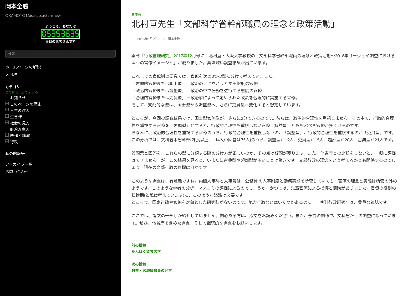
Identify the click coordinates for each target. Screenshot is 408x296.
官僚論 (136, 15)
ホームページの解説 (23, 67)
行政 (14, 141)
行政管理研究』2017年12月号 (172, 55)
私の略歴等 (15, 153)
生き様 (16, 116)
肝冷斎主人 (20, 129)
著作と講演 (20, 135)
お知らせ (18, 97)
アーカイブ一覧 (19, 164)
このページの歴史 (26, 104)
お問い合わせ (17, 171)
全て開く (12, 92)
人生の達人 (20, 110)
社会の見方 (20, 123)
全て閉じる (29, 92)
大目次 (11, 74)
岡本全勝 (16, 6)
